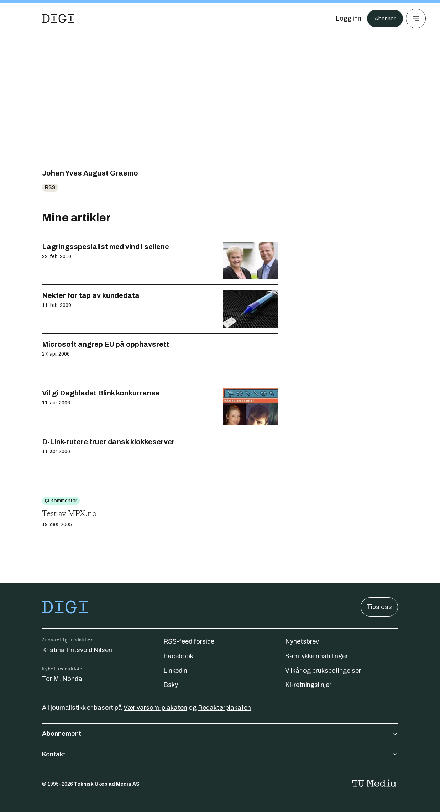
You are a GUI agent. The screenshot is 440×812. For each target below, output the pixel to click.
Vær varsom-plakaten (155, 707)
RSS (50, 187)
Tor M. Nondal (63, 678)
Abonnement (220, 733)
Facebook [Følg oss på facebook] (178, 656)
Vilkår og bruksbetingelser (323, 670)
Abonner (383, 18)
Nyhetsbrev (302, 641)
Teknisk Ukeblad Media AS (107, 784)
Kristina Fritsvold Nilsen (77, 650)
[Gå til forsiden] (58, 18)
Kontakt (220, 754)
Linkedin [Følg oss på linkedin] (175, 670)
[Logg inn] (345, 18)
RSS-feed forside (188, 641)
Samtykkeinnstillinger (316, 656)
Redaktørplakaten (224, 707)
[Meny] (416, 18)
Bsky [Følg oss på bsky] (170, 684)
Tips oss (379, 607)
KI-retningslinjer (308, 684)
